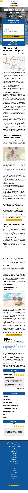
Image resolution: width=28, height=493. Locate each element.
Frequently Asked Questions (10, 408)
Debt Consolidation (7, 402)
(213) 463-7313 (14, 3)
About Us (5, 414)
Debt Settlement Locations (14, 463)
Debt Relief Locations (14, 461)
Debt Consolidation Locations (14, 465)
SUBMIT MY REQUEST (13, 36)
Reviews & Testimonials (8, 411)
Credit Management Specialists (10, 405)
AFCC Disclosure (14, 478)
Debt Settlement (7, 399)
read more (7, 385)
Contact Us (5, 417)
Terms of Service (14, 476)
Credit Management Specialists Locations (14, 468)
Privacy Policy (13, 474)
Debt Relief (5, 396)
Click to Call (14, 5)
